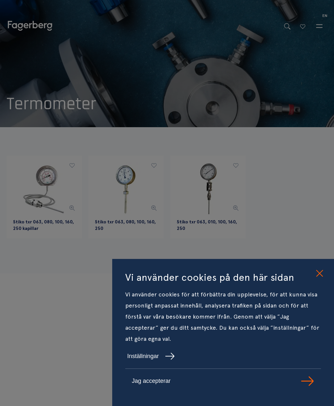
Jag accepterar (223, 381)
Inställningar (151, 356)
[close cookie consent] (319, 273)
